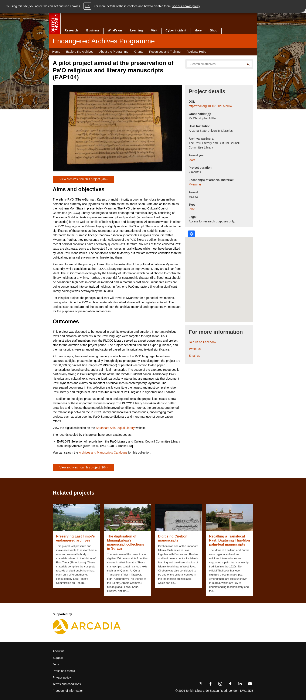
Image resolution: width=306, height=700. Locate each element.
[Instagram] (220, 684)
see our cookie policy (186, 6)
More (197, 30)
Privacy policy (62, 677)
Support (58, 657)
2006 (192, 159)
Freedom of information (68, 690)
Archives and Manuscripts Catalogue (103, 452)
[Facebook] (210, 684)
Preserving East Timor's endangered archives (75, 538)
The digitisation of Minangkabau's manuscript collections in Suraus (125, 542)
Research (71, 30)
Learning (136, 30)
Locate (191, 234)
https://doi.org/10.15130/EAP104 (210, 106)
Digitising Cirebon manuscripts (172, 538)
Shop (213, 30)
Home (56, 51)
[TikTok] (230, 684)
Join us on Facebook (202, 342)
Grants (138, 51)
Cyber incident (176, 30)
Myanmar (195, 184)
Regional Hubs (196, 51)
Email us (194, 355)
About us (58, 651)
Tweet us (195, 349)
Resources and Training (165, 51)
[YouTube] (249, 684)
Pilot (191, 209)
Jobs (56, 664)
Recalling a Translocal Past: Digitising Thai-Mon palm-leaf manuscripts (229, 540)
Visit (154, 30)
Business (92, 30)
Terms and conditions (67, 684)
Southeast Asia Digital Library (115, 428)
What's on (115, 30)
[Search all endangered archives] (214, 64)
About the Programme (113, 51)
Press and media (64, 671)
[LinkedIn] (240, 684)
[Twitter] (201, 684)
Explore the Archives (79, 51)
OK (87, 6)
